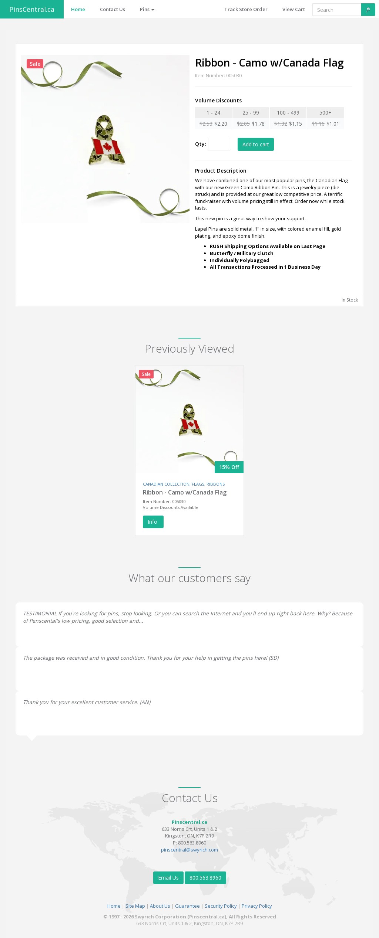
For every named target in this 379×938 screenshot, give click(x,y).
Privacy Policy (257, 906)
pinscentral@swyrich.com (189, 849)
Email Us (168, 877)
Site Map (135, 906)
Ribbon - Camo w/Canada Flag (185, 492)
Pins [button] (147, 9)
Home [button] (78, 9)
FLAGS (198, 484)
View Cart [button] (293, 9)
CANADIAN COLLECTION (166, 484)
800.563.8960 (205, 877)
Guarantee (187, 906)
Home (114, 906)
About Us (160, 906)
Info (153, 521)
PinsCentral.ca (31, 9)
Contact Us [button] (112, 9)
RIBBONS (216, 484)
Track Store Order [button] (246, 9)
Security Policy (221, 906)
